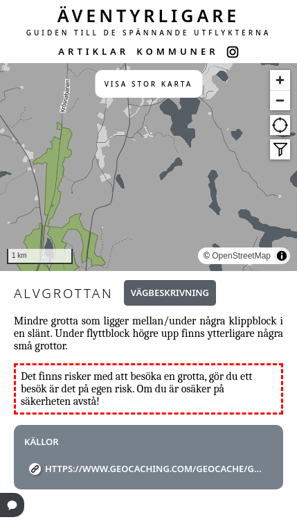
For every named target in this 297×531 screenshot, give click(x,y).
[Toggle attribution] (281, 255)
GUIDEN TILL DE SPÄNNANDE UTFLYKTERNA (148, 32)
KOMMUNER (177, 51)
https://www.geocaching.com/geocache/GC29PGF (153, 468)
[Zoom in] (280, 80)
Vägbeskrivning (170, 292)
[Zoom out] (280, 100)
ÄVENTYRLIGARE (148, 15)
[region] (148, 167)
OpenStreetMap (241, 256)
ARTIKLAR (93, 51)
